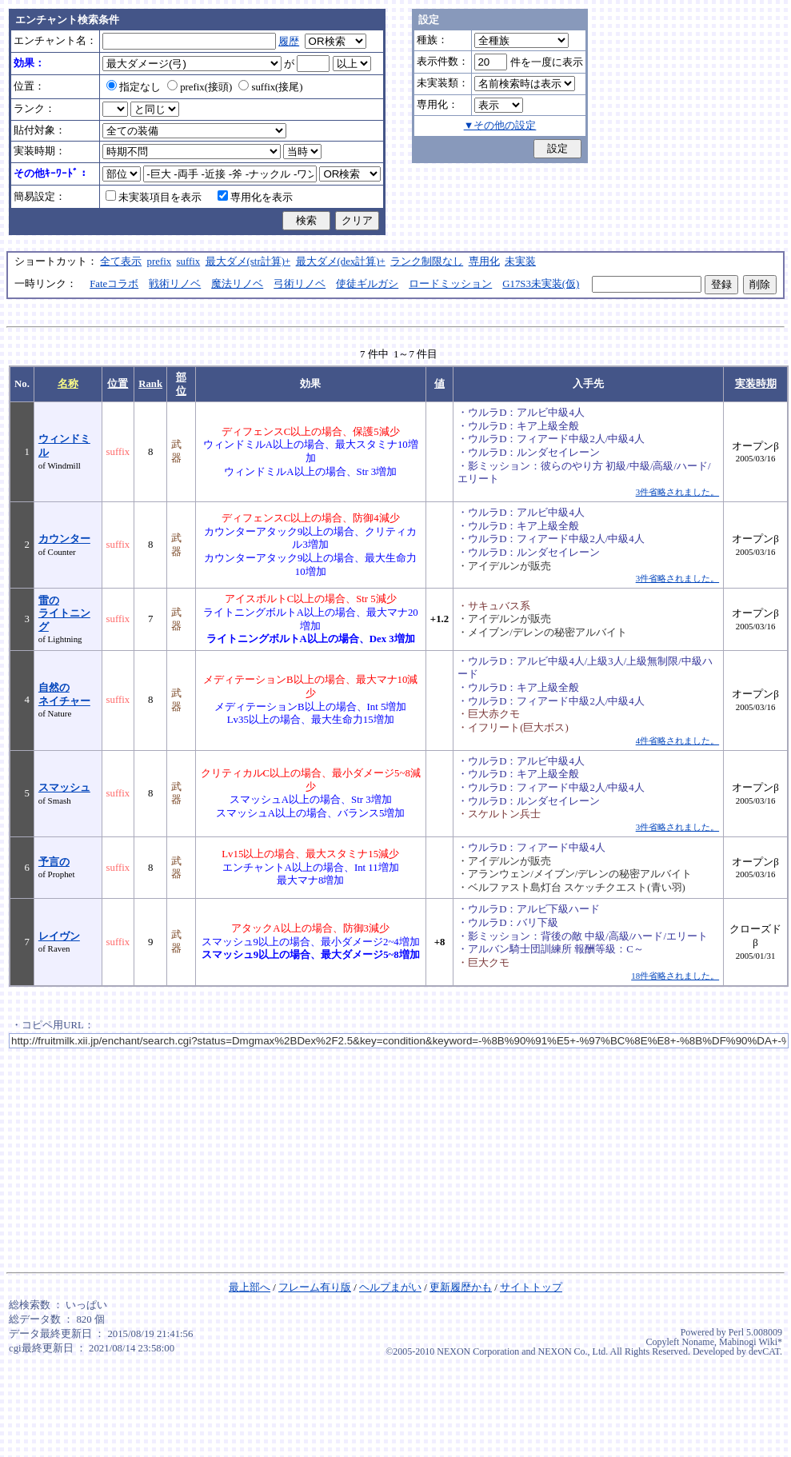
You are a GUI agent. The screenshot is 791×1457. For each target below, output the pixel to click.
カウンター (64, 539)
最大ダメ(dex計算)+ (341, 261)
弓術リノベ (300, 283)
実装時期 (756, 383)
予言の (54, 862)
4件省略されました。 (677, 740)
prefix (159, 261)
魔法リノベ (237, 283)
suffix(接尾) (270, 87)
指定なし (133, 87)
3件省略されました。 (677, 492)
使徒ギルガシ (367, 283)
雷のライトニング (64, 614)
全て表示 (121, 261)
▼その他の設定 (500, 125)
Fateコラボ (114, 283)
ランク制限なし (426, 261)
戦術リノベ (175, 283)
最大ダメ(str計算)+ (248, 261)
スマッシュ (64, 787)
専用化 (484, 261)
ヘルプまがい (390, 1287)
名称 (68, 383)
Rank (150, 383)
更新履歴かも (460, 1287)
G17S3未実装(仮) (540, 283)
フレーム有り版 (314, 1287)
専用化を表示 (255, 197)
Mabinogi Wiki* (750, 1341)
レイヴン (59, 936)
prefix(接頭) (199, 87)
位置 (117, 383)
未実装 (520, 261)
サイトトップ (531, 1287)
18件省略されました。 (675, 975)
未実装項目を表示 (154, 197)
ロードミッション (450, 283)
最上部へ (249, 1287)
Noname (697, 1341)
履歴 (288, 41)
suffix (189, 261)
